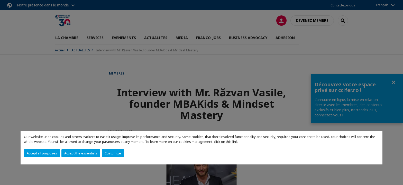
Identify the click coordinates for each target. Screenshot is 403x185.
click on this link (226, 141)
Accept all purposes (42, 153)
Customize (113, 153)
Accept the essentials (80, 153)
